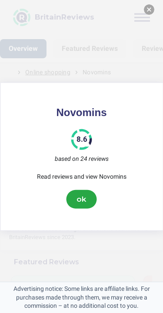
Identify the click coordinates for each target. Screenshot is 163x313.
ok (82, 199)
